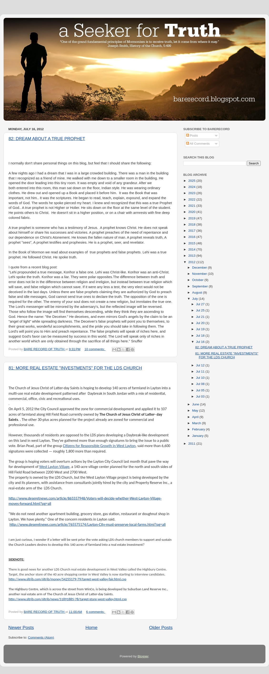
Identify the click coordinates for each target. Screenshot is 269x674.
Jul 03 (200, 396)
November (200, 274)
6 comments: (95, 612)
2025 (192, 180)
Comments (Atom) (41, 637)
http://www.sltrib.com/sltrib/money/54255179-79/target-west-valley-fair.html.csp (67, 579)
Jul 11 (200, 371)
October (198, 280)
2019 (192, 218)
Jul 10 (200, 377)
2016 (192, 237)
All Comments (198, 143)
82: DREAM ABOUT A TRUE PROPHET (47, 138)
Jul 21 (200, 317)
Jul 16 (200, 342)
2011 (192, 443)
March (197, 423)
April (195, 417)
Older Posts (161, 627)
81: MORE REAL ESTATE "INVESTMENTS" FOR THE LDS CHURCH (75, 368)
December (200, 267)
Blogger (143, 656)
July (195, 298)
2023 (192, 193)
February (199, 429)
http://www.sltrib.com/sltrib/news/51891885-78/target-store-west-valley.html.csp (68, 599)
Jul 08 (200, 384)
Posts (192, 135)
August (197, 292)
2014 (192, 249)
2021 (192, 205)
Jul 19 (200, 329)
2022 (192, 199)
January (198, 436)
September (200, 286)
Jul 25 (200, 310)
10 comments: (95, 349)
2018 (192, 224)
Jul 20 (200, 323)
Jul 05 (200, 390)
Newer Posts (21, 627)
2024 (192, 187)
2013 (192, 255)
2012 (192, 262)
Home (91, 627)
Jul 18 (200, 335)
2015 (192, 243)
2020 (192, 212)
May (195, 410)
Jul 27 (200, 304)
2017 (192, 230)
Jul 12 (200, 365)
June (196, 404)
